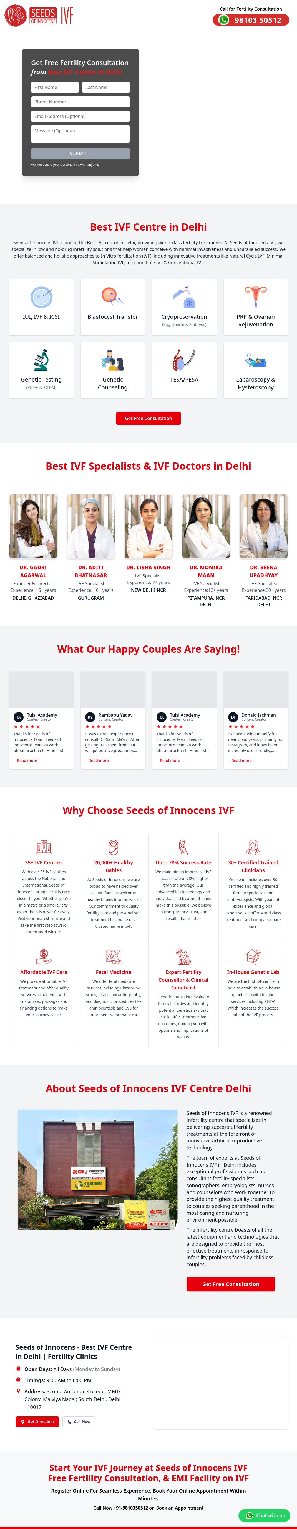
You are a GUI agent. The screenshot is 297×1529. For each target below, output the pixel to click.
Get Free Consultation (148, 418)
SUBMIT (80, 153)
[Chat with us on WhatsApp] (264, 1515)
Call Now (78, 1421)
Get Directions (37, 1422)
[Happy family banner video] (148, 117)
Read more (27, 760)
